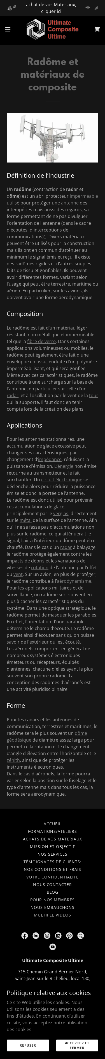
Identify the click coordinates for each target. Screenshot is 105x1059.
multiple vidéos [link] (52, 915)
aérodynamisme (74, 581)
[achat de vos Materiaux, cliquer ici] (52, 8)
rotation (39, 567)
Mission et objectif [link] (52, 846)
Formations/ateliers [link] (52, 831)
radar (12, 395)
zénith (13, 760)
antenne (70, 203)
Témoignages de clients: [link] (53, 861)
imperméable (84, 196)
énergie (65, 466)
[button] (9, 29)
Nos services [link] (53, 854)
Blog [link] (52, 892)
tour (93, 395)
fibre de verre (41, 341)
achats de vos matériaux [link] (52, 839)
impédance (50, 459)
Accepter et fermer (77, 1045)
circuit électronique (61, 480)
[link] (52, 29)
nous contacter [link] (52, 884)
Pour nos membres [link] (52, 899)
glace (58, 507)
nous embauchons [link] (52, 907)
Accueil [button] (52, 823)
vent (18, 574)
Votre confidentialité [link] (52, 877)
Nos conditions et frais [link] (52, 869)
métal (26, 520)
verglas (60, 513)
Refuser (28, 1045)
